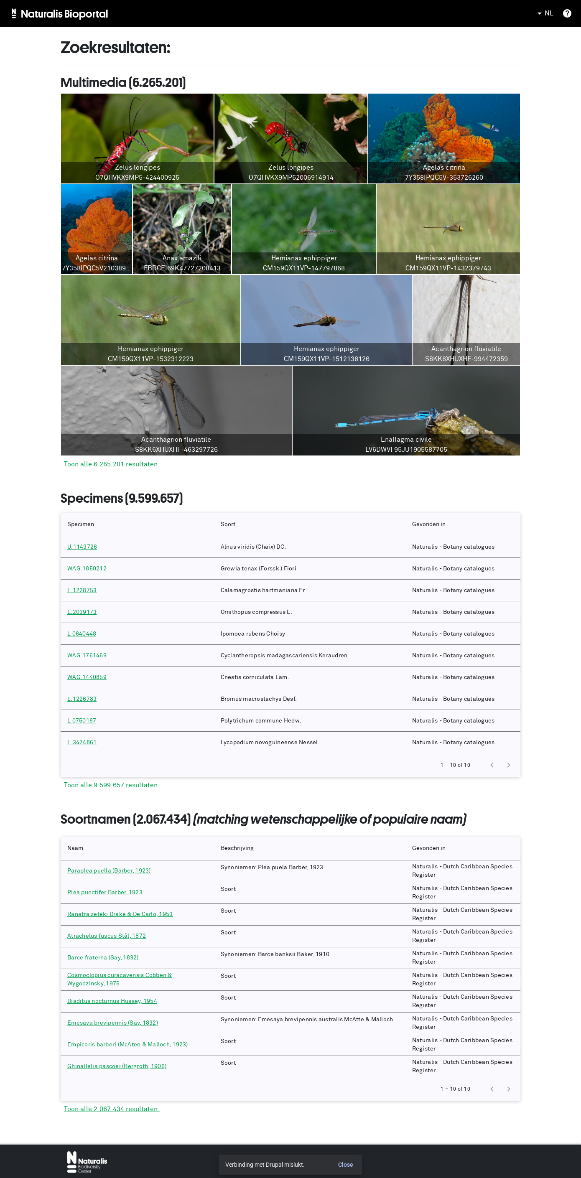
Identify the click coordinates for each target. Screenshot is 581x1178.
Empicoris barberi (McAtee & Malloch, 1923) (127, 1045)
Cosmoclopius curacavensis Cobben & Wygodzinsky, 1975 (119, 979)
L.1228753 (82, 590)
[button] (137, 524)
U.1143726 (82, 547)
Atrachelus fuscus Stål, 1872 (106, 936)
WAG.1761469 (87, 656)
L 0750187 (81, 721)
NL (544, 13)
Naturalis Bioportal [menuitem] (64, 13)
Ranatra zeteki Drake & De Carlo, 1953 (120, 914)
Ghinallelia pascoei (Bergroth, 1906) (116, 1066)
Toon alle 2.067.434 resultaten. (112, 1109)
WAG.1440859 (87, 677)
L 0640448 (81, 634)
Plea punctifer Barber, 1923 (105, 893)
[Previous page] (492, 765)
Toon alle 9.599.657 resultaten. (112, 785)
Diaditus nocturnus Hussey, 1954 (112, 1001)
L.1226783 (82, 699)
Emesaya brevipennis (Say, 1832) (112, 1023)
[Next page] (508, 765)
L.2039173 (82, 612)
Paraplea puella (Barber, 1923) (109, 871)
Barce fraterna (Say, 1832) (103, 958)
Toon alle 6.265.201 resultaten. (112, 464)
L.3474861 (82, 742)
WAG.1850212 (87, 569)
